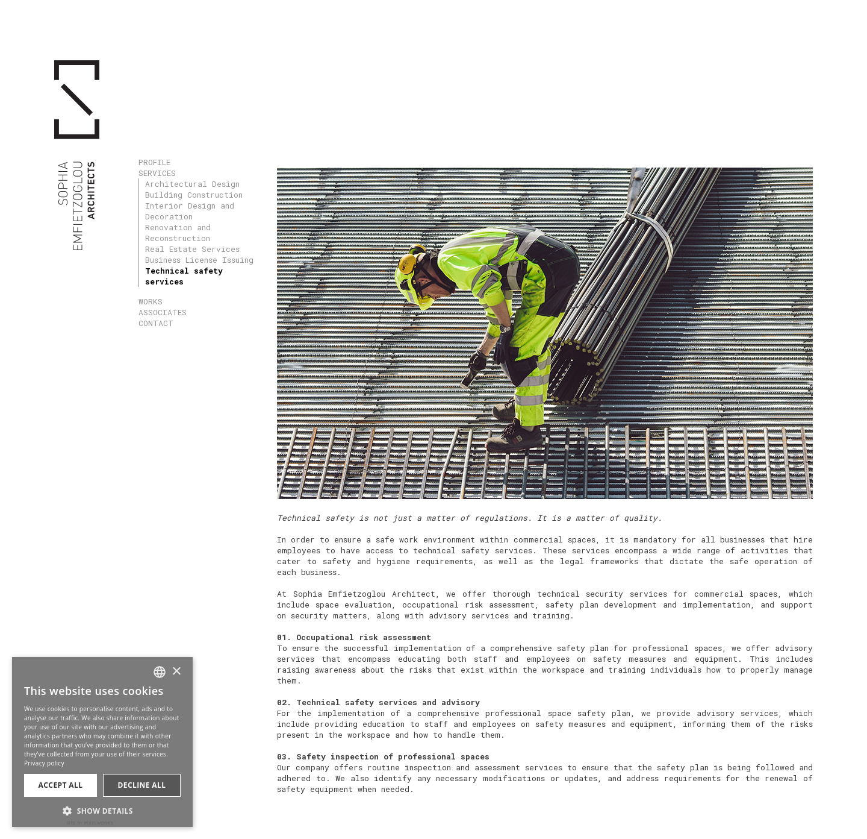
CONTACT (155, 323)
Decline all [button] (142, 785)
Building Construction (194, 194)
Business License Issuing (199, 259)
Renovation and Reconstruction (178, 233)
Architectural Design (192, 183)
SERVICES (157, 173)
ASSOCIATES (162, 312)
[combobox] (160, 672)
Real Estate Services (192, 249)
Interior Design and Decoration (189, 211)
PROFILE (154, 162)
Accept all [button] (61, 785)
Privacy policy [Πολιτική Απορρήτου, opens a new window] (44, 763)
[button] (102, 810)
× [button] (176, 671)
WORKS (150, 301)
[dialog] (102, 742)
